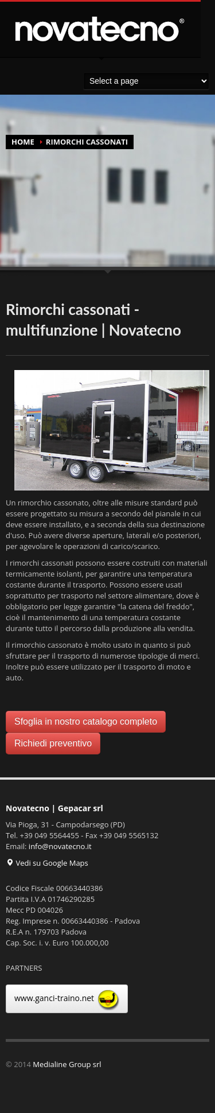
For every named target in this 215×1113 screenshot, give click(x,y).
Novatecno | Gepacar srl (54, 808)
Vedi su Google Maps (47, 863)
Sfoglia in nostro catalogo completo (85, 721)
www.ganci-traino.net (66, 998)
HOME (22, 142)
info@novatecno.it (60, 846)
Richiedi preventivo (53, 743)
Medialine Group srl (67, 1064)
